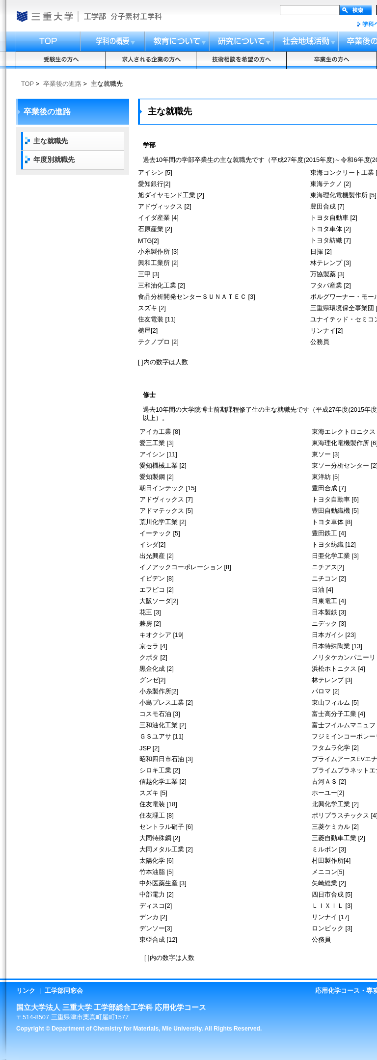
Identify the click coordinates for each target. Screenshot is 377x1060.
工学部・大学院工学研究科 (94, 16)
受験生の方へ (61, 60)
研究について (242, 41)
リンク (25, 990)
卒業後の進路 (62, 83)
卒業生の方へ (332, 60)
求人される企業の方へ (151, 60)
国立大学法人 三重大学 (44, 16)
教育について (177, 41)
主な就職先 (50, 141)
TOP (27, 83)
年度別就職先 (54, 159)
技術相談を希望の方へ (241, 60)
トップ (48, 41)
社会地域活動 (306, 41)
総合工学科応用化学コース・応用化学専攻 (138, 16)
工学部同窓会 (64, 990)
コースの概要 (113, 41)
